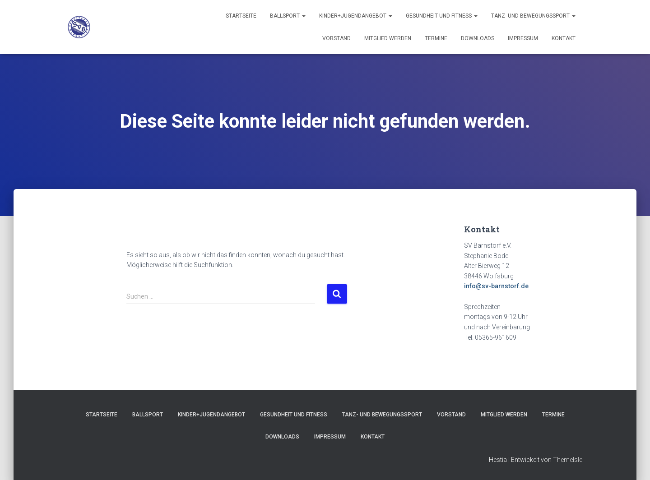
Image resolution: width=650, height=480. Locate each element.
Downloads (477, 38)
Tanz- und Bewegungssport (533, 16)
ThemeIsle (567, 459)
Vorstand (336, 38)
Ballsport (288, 16)
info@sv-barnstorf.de (496, 286)
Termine (436, 38)
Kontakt (564, 38)
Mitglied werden (387, 38)
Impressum (523, 38)
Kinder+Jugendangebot (355, 16)
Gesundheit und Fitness (442, 16)
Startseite (241, 16)
